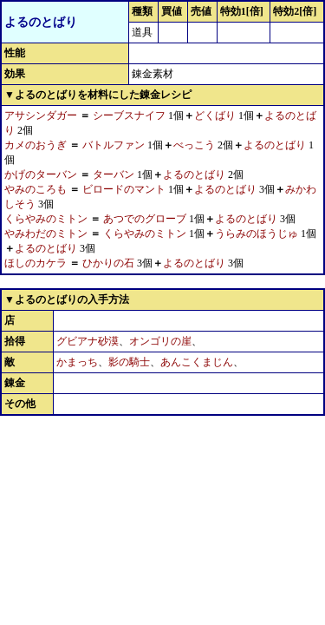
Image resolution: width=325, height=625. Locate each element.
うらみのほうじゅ (256, 233)
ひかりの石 (108, 263)
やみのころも (35, 189)
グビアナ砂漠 (87, 341)
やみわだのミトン (46, 233)
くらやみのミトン (46, 219)
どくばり (215, 115)
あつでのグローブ (144, 219)
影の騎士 (129, 362)
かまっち (77, 362)
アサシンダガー (40, 115)
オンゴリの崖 (160, 341)
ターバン (113, 174)
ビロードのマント (124, 189)
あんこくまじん (196, 362)
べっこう (194, 145)
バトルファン (113, 145)
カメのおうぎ (35, 145)
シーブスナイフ (129, 115)
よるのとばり (275, 145)
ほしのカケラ (35, 263)
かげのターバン (40, 174)
